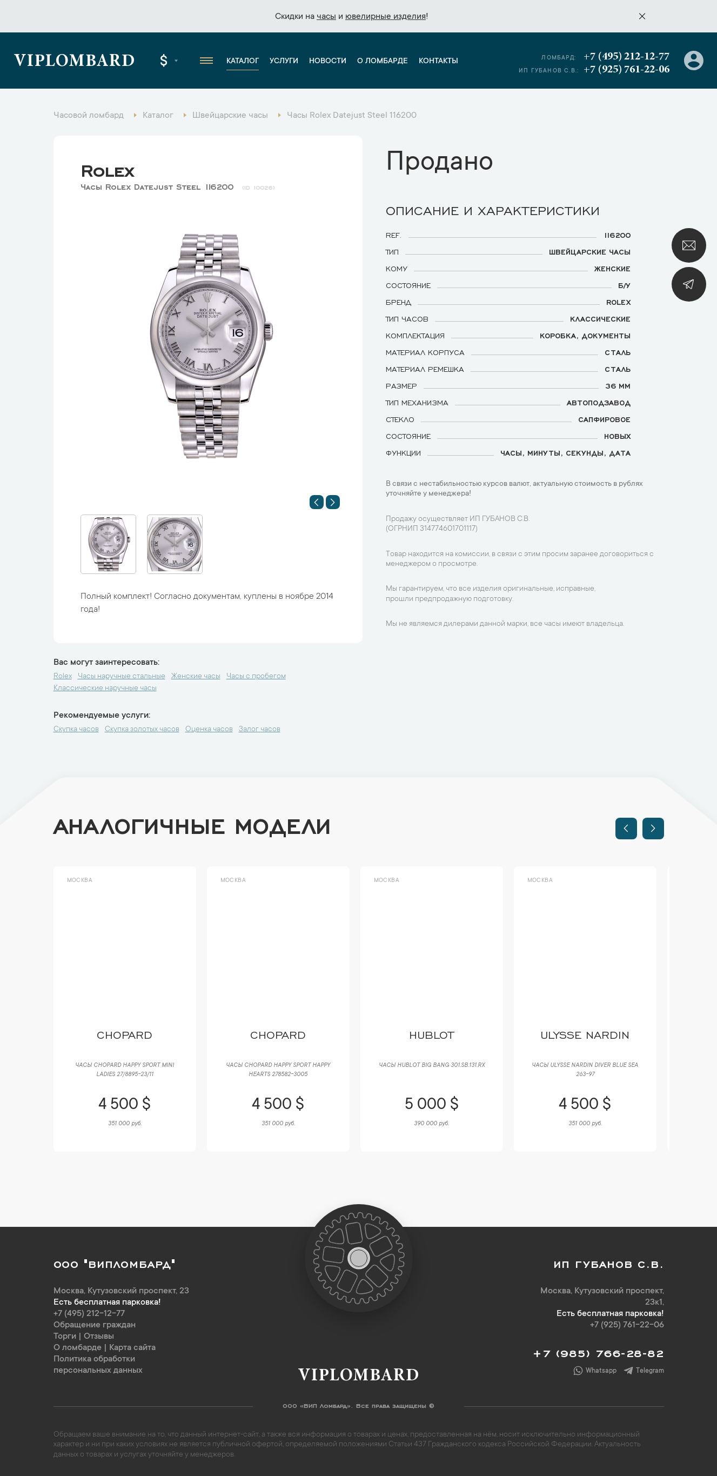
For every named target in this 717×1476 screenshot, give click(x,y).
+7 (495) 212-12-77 (626, 56)
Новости (327, 61)
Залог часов (259, 729)
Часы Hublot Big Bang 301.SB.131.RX (432, 1066)
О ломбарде (382, 61)
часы (326, 17)
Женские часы (195, 676)
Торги (64, 1336)
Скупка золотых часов (142, 729)
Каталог (242, 61)
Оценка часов (209, 729)
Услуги (284, 61)
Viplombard (74, 62)
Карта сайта (132, 1348)
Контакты (438, 61)
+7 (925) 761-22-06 (626, 69)
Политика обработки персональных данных (98, 1364)
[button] (317, 502)
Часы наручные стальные (121, 676)
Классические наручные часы (105, 688)
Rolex (107, 168)
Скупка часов (76, 729)
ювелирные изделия (385, 17)
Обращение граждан (94, 1325)
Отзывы (99, 1336)
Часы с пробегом (256, 676)
